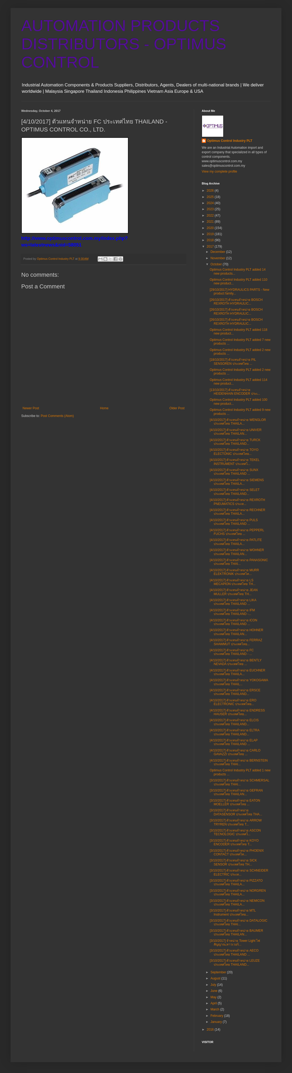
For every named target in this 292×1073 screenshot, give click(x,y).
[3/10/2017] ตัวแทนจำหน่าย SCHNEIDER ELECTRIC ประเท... (239, 872)
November (218, 258)
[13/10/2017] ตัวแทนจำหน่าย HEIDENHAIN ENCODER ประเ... (235, 391)
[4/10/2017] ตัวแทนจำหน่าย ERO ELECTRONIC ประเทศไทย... (233, 702)
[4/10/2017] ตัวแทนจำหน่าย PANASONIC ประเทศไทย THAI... (239, 562)
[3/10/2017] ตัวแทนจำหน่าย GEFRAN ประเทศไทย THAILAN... (236, 792)
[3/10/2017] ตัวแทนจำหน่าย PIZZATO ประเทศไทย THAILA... (236, 882)
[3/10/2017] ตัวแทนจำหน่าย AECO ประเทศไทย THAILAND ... (234, 952)
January (217, 1022)
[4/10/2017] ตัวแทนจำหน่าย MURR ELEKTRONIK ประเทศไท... (234, 572)
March (215, 1009)
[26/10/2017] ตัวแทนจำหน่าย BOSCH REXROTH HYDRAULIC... (236, 301)
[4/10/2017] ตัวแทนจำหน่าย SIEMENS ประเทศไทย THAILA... (237, 482)
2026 (211, 190)
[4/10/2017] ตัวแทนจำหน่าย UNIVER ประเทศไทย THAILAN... (235, 432)
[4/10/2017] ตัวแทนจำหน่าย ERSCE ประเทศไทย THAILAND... (235, 692)
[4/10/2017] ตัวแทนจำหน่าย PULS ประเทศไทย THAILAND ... (234, 522)
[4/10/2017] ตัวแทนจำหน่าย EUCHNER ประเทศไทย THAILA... (237, 672)
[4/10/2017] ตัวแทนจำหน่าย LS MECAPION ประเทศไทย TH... (233, 582)
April (214, 1003)
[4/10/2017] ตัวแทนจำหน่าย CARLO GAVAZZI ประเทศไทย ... (235, 752)
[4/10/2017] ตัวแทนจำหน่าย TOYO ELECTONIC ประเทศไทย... (234, 451)
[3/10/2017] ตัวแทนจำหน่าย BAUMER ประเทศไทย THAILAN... (236, 932)
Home (104, 408)
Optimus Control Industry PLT (229, 141)
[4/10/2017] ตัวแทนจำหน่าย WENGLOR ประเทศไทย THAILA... (238, 421)
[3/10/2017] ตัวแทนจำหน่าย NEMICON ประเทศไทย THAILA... (237, 902)
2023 (211, 209)
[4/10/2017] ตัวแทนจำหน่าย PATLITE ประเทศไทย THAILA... (236, 542)
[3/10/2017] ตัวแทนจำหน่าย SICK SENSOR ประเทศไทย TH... (233, 862)
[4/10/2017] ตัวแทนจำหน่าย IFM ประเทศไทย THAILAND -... (232, 612)
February (217, 1016)
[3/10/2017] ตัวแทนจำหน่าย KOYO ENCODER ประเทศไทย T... (234, 842)
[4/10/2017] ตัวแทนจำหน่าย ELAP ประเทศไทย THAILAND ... (233, 742)
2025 (211, 197)
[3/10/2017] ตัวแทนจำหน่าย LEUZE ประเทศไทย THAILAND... (235, 962)
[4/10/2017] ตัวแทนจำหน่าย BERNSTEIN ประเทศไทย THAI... (239, 762)
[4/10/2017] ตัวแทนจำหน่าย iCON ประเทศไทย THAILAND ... (233, 622)
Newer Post (31, 408)
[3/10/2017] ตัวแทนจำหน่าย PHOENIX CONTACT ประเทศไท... (237, 852)
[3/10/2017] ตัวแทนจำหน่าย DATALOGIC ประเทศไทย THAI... (238, 922)
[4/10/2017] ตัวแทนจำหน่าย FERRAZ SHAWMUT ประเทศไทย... (236, 642)
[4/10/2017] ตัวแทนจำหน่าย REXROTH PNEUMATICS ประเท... (237, 501)
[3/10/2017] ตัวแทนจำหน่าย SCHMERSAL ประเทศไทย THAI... (239, 782)
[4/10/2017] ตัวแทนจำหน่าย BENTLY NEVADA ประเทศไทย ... (235, 662)
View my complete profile (219, 171)
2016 (211, 1029)
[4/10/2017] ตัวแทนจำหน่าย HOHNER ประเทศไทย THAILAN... (236, 632)
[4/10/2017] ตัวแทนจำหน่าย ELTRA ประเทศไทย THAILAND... (234, 732)
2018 (211, 240)
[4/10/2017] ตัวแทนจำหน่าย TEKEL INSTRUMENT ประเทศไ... (234, 461)
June (214, 991)
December (218, 252)
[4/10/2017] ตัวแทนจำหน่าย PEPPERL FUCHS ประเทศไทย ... (237, 532)
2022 (211, 215)
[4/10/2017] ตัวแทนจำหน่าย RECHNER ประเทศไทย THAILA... (237, 512)
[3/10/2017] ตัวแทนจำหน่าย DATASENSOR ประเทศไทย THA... (236, 812)
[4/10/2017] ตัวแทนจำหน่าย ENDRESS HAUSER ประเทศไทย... (237, 712)
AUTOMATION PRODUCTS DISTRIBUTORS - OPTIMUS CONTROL (123, 44)
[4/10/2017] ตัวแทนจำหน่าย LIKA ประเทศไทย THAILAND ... (233, 602)
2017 (211, 246)
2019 (211, 234)
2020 (211, 228)
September (219, 972)
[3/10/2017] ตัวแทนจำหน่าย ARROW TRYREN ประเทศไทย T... (236, 822)
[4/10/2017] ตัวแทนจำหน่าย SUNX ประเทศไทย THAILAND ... (234, 472)
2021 (211, 221)
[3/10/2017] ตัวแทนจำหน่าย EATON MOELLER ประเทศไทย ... (235, 802)
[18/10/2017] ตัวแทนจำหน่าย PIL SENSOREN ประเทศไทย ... (233, 361)
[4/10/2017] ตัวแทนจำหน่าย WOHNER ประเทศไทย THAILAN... (237, 552)
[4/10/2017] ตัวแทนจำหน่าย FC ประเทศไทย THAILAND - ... (232, 652)
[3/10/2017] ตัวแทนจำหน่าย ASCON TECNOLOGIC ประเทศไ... (235, 832)
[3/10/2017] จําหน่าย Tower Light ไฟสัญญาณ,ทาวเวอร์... (235, 942)
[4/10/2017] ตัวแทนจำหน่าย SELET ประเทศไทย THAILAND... (235, 491)
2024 (211, 203)
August (216, 978)
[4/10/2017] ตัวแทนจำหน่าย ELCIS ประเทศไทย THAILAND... (234, 722)
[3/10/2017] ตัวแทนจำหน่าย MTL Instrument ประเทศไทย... (233, 912)
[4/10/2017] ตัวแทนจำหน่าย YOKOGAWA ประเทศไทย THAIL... (239, 682)
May (214, 997)
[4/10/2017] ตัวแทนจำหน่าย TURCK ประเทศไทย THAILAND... (235, 442)
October (217, 264)
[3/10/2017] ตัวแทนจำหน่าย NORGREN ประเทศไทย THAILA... (238, 892)
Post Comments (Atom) (57, 416)
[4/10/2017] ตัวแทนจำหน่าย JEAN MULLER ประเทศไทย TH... (233, 592)
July (214, 985)
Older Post (176, 408)
